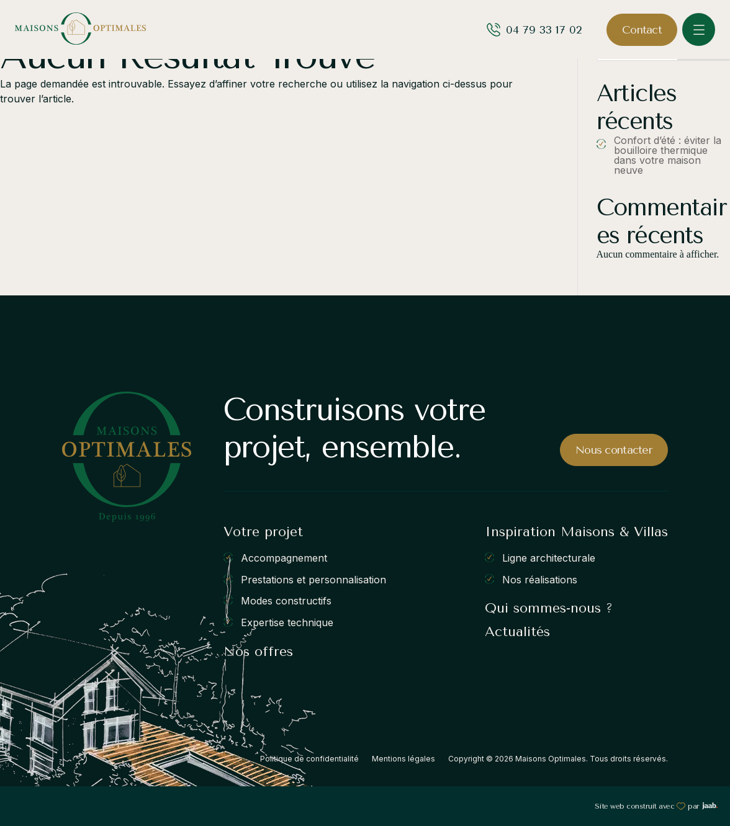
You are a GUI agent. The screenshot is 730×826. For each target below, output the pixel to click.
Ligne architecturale (548, 558)
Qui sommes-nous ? (549, 608)
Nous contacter (613, 450)
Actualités (517, 632)
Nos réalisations (539, 579)
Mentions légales (403, 758)
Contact (642, 30)
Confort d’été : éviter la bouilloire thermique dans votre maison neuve (667, 155)
